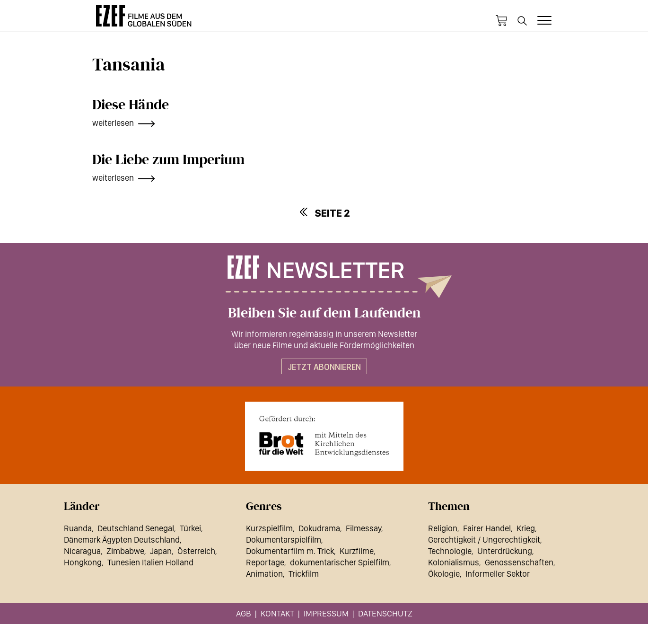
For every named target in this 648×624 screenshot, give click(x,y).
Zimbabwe (125, 551)
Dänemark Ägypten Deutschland (122, 540)
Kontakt (277, 613)
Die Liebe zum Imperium (168, 159)
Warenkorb (501, 20)
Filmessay (363, 528)
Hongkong (83, 562)
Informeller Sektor (497, 574)
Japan (161, 551)
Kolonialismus (453, 562)
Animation (264, 574)
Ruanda (78, 528)
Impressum (326, 613)
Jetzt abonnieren (324, 367)
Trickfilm (304, 574)
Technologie (450, 551)
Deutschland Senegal (135, 528)
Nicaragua (82, 551)
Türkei (190, 528)
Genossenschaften (519, 562)
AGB (243, 613)
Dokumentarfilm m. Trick (290, 551)
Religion (442, 528)
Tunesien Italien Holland (150, 562)
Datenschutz (385, 613)
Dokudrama (319, 528)
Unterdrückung (504, 551)
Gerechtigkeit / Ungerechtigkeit (484, 540)
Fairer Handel (487, 528)
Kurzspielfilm (269, 528)
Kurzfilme (357, 551)
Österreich (196, 551)
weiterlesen (113, 123)
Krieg (526, 528)
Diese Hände (130, 105)
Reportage (265, 562)
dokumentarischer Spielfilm (339, 562)
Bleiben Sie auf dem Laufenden (324, 313)
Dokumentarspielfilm (283, 540)
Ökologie (444, 574)
